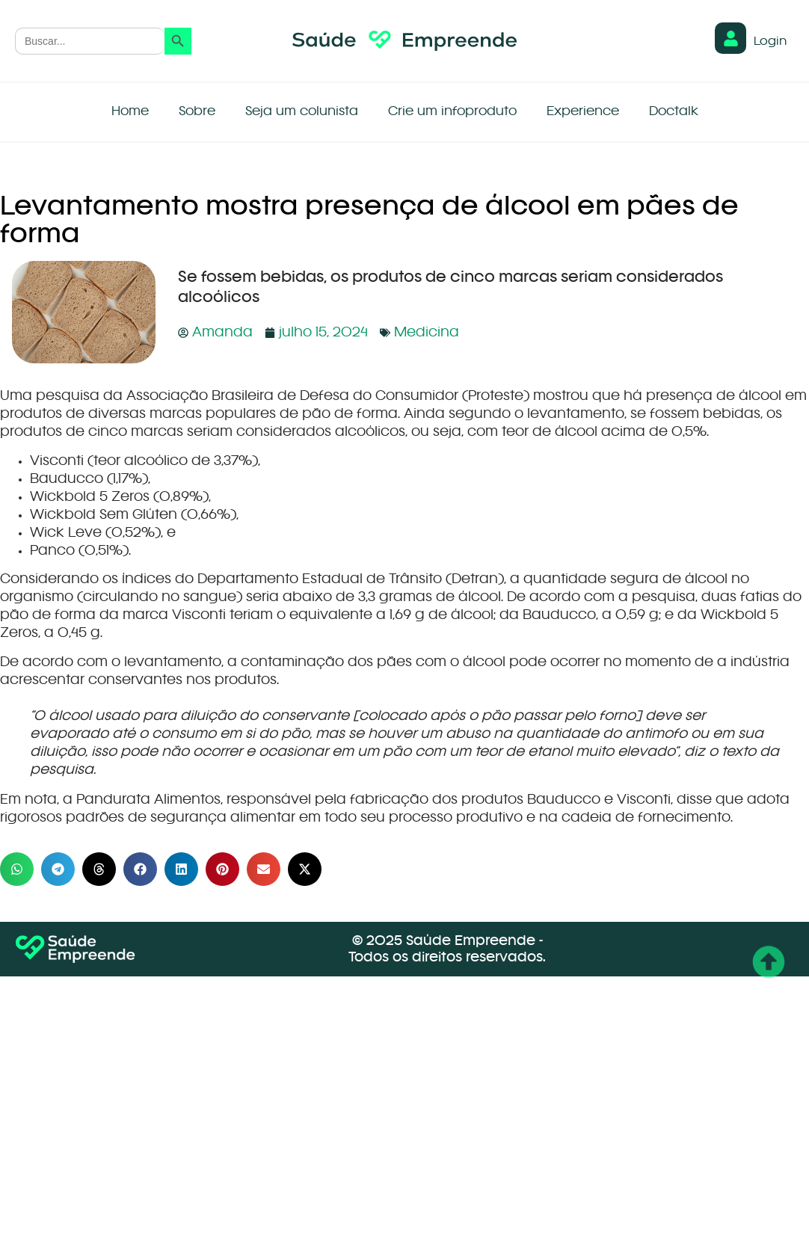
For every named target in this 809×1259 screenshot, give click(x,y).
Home (130, 111)
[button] (17, 869)
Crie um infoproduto (452, 111)
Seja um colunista (301, 111)
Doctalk (673, 111)
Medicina (426, 333)
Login (770, 42)
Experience (583, 111)
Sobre (197, 111)
